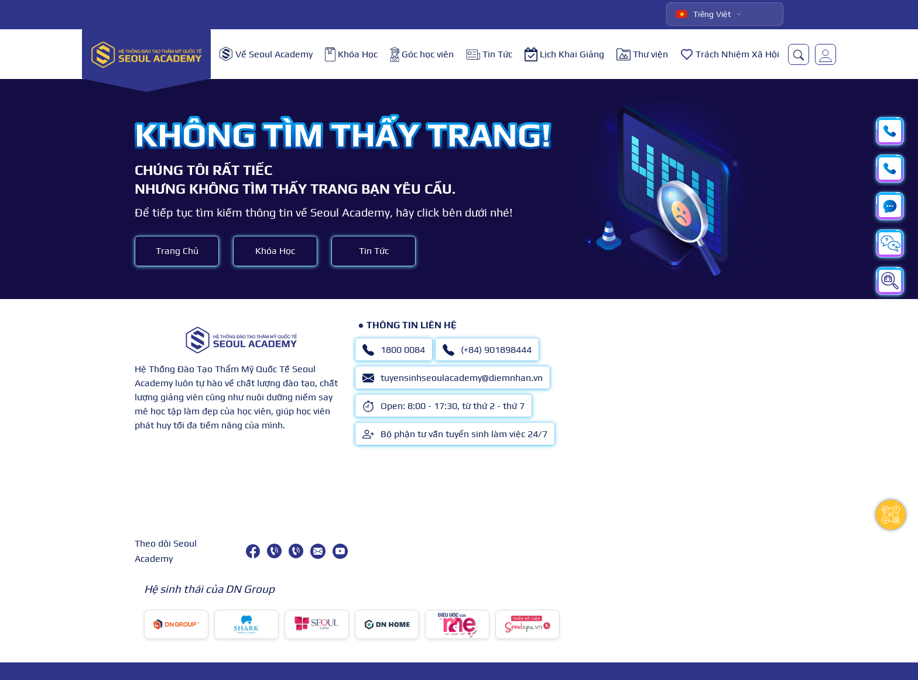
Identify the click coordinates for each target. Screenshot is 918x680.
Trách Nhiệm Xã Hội (729, 54)
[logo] (146, 54)
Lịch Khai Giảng (564, 54)
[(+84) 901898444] (296, 551)
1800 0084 (393, 350)
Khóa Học (351, 54)
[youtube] (340, 551)
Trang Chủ (177, 250)
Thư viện (642, 54)
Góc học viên (422, 54)
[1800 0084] (274, 551)
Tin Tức (489, 54)
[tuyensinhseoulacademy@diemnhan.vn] (318, 551)
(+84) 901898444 (487, 350)
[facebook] (253, 551)
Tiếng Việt (703, 14)
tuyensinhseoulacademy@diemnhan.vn (452, 378)
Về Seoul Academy (266, 54)
